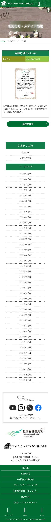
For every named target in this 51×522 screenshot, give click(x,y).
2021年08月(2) (26, 239)
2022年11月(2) (26, 206)
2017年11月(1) (26, 326)
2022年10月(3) (26, 212)
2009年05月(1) (26, 380)
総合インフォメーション (25, 502)
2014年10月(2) (26, 375)
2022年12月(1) (26, 201)
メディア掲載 (25, 158)
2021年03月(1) (26, 261)
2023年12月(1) (26, 185)
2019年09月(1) (26, 299)
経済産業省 (28, 124)
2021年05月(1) (26, 250)
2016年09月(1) (26, 347)
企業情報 (25, 473)
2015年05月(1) (26, 364)
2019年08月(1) (26, 304)
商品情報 (25, 497)
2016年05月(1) (26, 358)
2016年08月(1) (26, 353)
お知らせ (25, 152)
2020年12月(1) (26, 271)
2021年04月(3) (26, 255)
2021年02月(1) (26, 266)
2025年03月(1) (26, 179)
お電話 (25, 511)
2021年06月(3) (26, 244)
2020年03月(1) (26, 277)
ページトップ (8, 511)
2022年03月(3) (26, 223)
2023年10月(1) (26, 190)
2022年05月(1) (26, 217)
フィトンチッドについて (25, 485)
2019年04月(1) (26, 309)
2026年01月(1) (26, 174)
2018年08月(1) (26, 315)
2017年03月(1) (26, 337)
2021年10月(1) (26, 228)
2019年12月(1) (26, 288)
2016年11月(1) (26, 342)
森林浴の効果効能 (25, 479)
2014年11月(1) (26, 369)
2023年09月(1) (26, 195)
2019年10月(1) (26, 293)
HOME (25, 468)
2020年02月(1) (26, 282)
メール (42, 511)
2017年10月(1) (26, 331)
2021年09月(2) (26, 233)
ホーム (3, 41)
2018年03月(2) (26, 320)
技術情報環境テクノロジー (25, 491)
